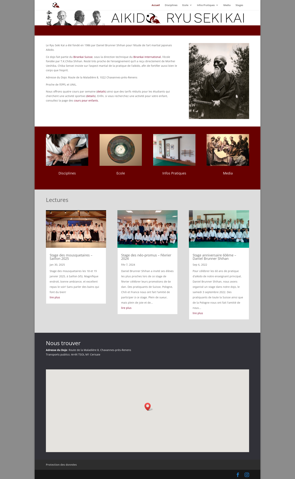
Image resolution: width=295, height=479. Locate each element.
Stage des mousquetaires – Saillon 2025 (71, 257)
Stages (239, 5)
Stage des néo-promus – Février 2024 (146, 257)
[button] (148, 407)
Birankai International (147, 57)
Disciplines (171, 5)
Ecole (185, 5)
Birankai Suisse (83, 57)
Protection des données (61, 464)
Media (227, 5)
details (101, 91)
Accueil (156, 5)
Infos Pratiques (206, 5)
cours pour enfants (86, 100)
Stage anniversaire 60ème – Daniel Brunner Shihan (214, 257)
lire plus (55, 297)
